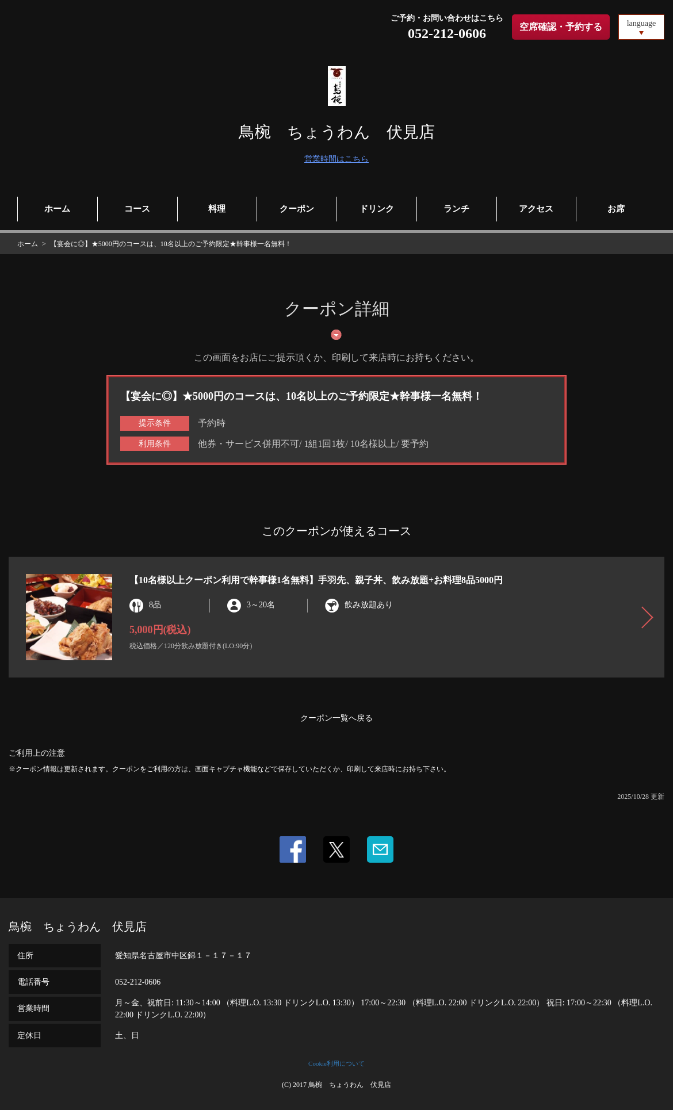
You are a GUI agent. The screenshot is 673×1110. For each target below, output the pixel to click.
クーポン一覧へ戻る (336, 718)
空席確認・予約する (560, 27)
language (641, 23)
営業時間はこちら (336, 159)
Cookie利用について (336, 1063)
